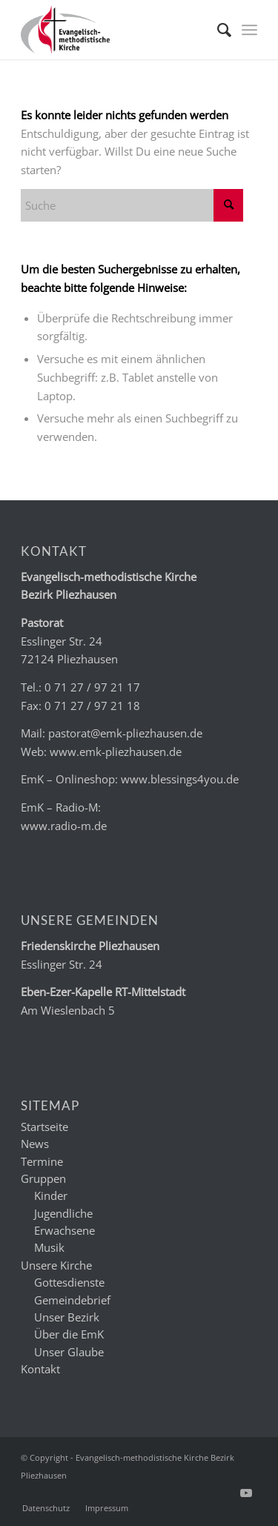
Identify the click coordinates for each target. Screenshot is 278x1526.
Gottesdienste (69, 1282)
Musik (49, 1247)
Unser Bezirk (66, 1317)
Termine (42, 1161)
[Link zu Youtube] (246, 1493)
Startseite (44, 1126)
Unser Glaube (69, 1351)
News (35, 1143)
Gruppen (43, 1178)
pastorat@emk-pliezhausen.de (125, 733)
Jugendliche (63, 1213)
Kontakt (40, 1368)
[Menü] (249, 29)
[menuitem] (216, 29)
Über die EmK (69, 1334)
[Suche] (216, 29)
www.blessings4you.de (180, 779)
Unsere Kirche (56, 1265)
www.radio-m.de (64, 825)
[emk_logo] (115, 29)
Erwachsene (64, 1230)
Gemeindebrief (72, 1300)
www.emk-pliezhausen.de (116, 751)
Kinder (50, 1195)
